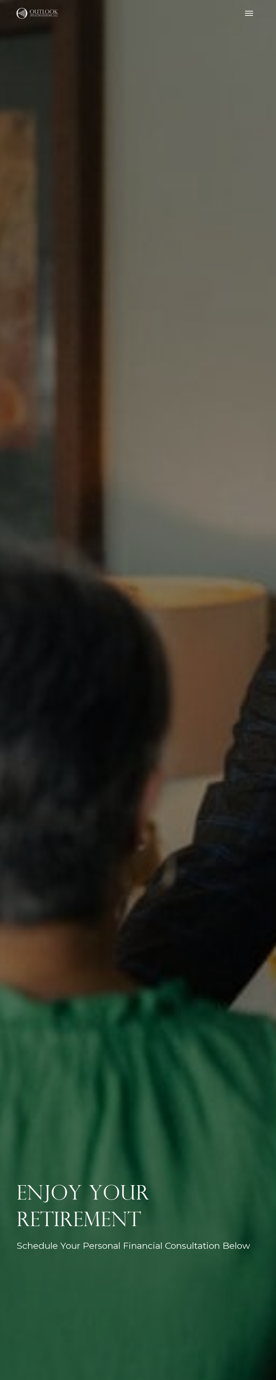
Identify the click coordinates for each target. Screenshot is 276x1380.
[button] (249, 13)
